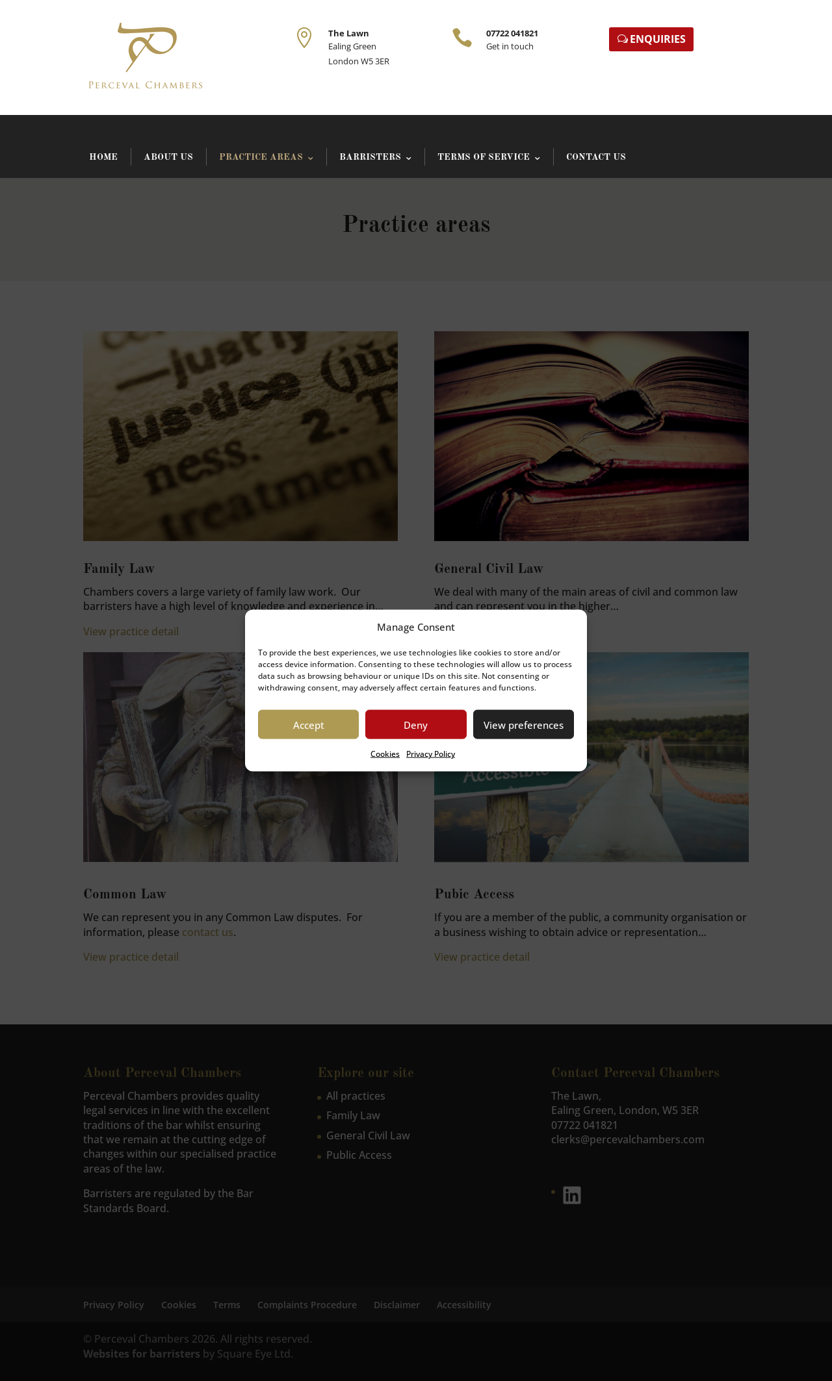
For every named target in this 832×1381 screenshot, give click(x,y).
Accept (308, 724)
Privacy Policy (430, 753)
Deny (416, 724)
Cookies (385, 753)
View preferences (524, 724)
